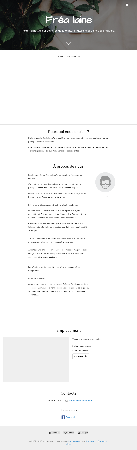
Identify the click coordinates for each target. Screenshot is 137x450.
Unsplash (90, 441)
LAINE (60, 56)
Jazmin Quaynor (75, 441)
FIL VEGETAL (73, 56)
